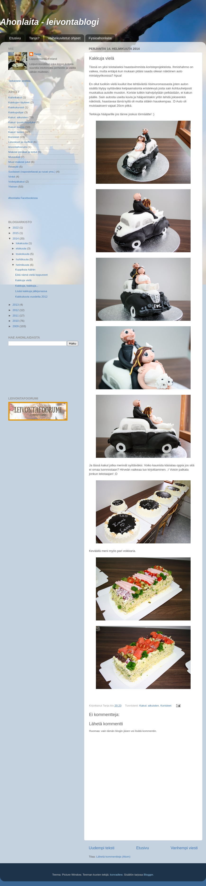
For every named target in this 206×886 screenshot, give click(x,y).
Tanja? (34, 38)
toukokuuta (23, 253)
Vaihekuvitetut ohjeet (64, 38)
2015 (16, 232)
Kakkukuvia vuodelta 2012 (31, 296)
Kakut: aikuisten (149, 705)
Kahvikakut (15, 97)
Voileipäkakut (16, 181)
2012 (16, 310)
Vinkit (11, 176)
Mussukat (14, 156)
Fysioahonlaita (100, 38)
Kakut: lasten (16, 131)
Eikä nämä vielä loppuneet (31, 274)
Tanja (37, 53)
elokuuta (21, 248)
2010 (16, 320)
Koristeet (166, 705)
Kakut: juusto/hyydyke (21, 122)
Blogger (148, 874)
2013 (16, 304)
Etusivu (15, 38)
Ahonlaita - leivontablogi (49, 22)
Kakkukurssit (16, 107)
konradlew (116, 874)
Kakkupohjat (15, 112)
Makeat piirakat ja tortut (22, 151)
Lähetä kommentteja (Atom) (113, 856)
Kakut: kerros (16, 127)
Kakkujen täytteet (19, 102)
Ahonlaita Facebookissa (23, 197)
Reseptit (13, 166)
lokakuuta (22, 243)
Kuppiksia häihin (25, 269)
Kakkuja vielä (23, 280)
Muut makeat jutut (19, 161)
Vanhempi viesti (184, 848)
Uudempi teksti (101, 848)
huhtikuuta (22, 259)
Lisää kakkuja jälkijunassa (31, 291)
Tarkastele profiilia (19, 80)
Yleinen (13, 186)
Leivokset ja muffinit (20, 141)
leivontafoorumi (17, 146)
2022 (16, 227)
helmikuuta (23, 264)
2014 (16, 238)
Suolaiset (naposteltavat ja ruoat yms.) (31, 171)
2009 (16, 326)
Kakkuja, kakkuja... (26, 285)
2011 (16, 315)
